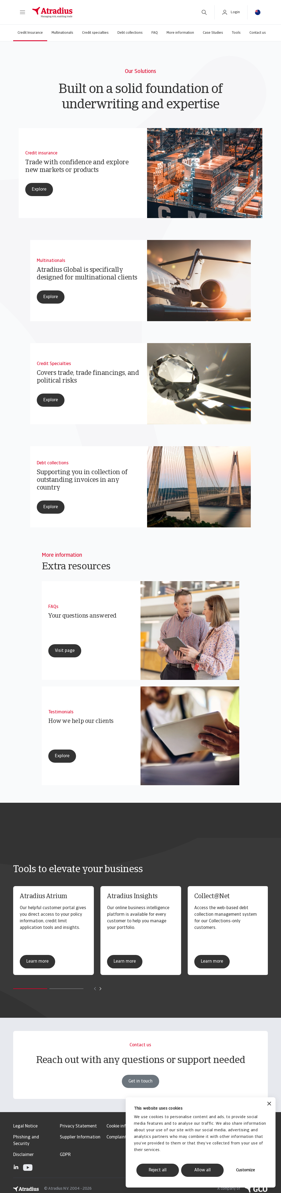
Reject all (158, 1170)
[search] (204, 12)
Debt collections (130, 33)
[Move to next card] (100, 988)
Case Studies (213, 33)
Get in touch (140, 1093)
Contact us (257, 33)
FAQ (154, 33)
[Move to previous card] (95, 988)
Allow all (202, 1170)
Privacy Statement (78, 1126)
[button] (22, 12)
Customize (245, 1170)
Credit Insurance (30, 33)
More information (180, 33)
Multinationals (62, 33)
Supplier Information (80, 1137)
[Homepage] (111, 12)
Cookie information (125, 1126)
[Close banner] (269, 1104)
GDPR (65, 1155)
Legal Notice (25, 1126)
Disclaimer (23, 1155)
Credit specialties (95, 33)
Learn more (37, 961)
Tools (236, 33)
